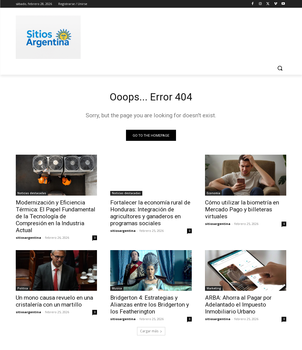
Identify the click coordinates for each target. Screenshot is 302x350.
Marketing (214, 290)
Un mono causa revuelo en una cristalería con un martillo (54, 302)
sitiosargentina (28, 239)
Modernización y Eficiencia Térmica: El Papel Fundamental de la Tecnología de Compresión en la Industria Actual (55, 217)
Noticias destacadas (31, 194)
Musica (117, 290)
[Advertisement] (145, 36)
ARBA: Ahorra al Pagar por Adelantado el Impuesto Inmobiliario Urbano (238, 306)
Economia (213, 194)
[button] (280, 68)
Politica (22, 290)
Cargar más (151, 332)
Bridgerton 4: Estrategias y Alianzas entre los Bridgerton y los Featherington (149, 306)
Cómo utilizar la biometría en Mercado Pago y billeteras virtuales (242, 210)
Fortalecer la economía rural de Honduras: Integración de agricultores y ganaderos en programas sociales (150, 214)
